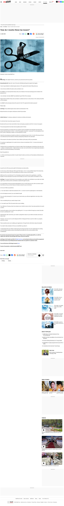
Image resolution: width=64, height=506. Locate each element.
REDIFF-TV (51, 2)
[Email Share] (23, 33)
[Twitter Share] (28, 33)
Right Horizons (19, 239)
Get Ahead (5, 26)
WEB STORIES (45, 379)
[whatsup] (63, 2)
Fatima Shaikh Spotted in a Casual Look (50, 465)
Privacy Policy (34, 502)
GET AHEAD (45, 2)
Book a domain (26, 498)
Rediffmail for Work (19, 498)
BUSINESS (24, 2)
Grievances (55, 502)
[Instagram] (59, 2)
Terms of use (50, 502)
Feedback (42, 502)
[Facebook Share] (30, 33)
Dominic (9, 260)
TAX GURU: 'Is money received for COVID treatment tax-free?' (58, 315)
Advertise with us (24, 502)
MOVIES (30, 2)
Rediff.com (18, 502)
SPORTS (40, 2)
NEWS (20, 2)
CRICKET (35, 2)
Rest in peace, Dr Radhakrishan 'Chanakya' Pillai (55, 353)
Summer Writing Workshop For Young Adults (52, 340)
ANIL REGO (3, 33)
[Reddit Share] (33, 33)
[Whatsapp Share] (25, 33)
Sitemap (38, 502)
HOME (16, 2)
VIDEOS (44, 418)
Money (36, 498)
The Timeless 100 (45, 498)
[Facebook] (61, 2)
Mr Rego (3, 260)
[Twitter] (57, 2)
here (19, 243)
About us (45, 502)
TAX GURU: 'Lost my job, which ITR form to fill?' (58, 323)
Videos (40, 498)
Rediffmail (32, 498)
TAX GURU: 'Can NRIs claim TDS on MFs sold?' (58, 307)
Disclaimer (29, 502)
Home (1, 26)
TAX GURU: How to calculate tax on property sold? (58, 298)
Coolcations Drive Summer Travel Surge (51, 345)
